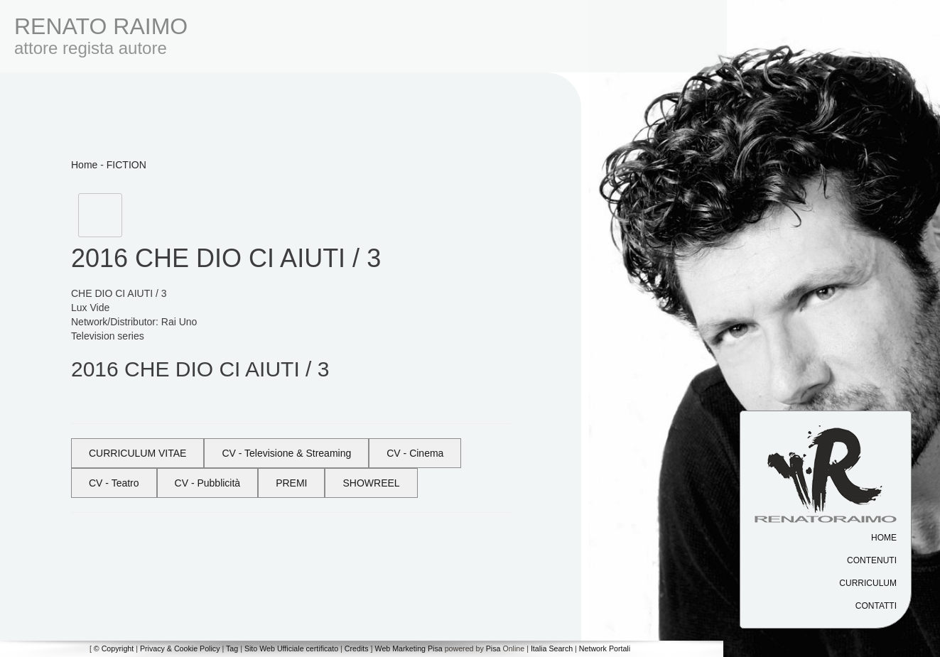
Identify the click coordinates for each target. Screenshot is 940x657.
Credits (357, 648)
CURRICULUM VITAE (137, 453)
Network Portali (604, 648)
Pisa (493, 648)
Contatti (876, 606)
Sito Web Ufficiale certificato (291, 648)
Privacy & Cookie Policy (180, 648)
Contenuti (872, 560)
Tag (232, 648)
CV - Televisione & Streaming (286, 453)
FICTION (126, 164)
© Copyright (114, 648)
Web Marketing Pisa (409, 648)
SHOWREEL (370, 483)
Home (884, 538)
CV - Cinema (415, 453)
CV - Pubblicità (208, 483)
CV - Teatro (114, 483)
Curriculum (868, 583)
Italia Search (552, 648)
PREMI (291, 483)
